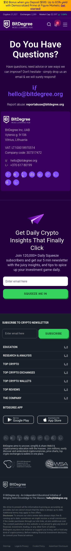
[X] (8, 174)
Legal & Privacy (21, 546)
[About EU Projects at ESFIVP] (17, 462)
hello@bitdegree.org (35, 91)
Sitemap (7, 546)
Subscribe (53, 333)
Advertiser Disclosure (58, 546)
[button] (56, 24)
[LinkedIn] (40, 174)
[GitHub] (16, 182)
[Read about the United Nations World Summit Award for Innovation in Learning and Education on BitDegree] (56, 462)
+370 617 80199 (21, 165)
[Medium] (48, 174)
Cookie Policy (39, 546)
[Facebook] (32, 174)
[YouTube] (24, 174)
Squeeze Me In (35, 293)
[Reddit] (8, 182)
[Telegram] (16, 174)
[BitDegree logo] (14, 484)
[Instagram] (56, 174)
